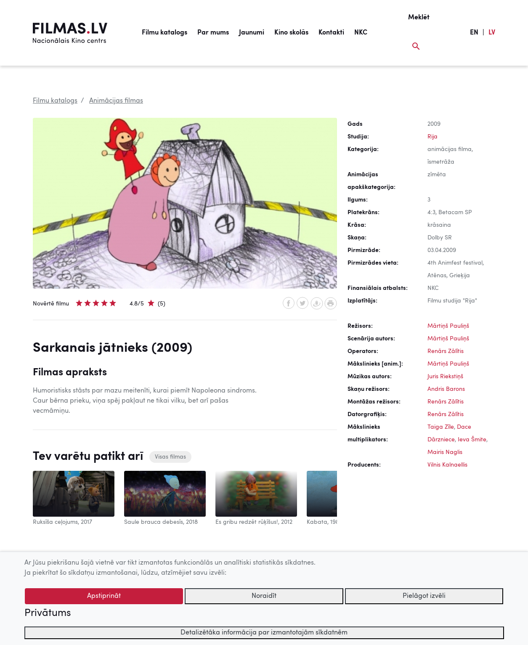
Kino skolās (291, 32)
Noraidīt (264, 596)
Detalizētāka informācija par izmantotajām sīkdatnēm (264, 632)
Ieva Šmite (472, 440)
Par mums (213, 32)
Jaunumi (251, 32)
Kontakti (331, 32)
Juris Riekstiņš (445, 377)
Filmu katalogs (164, 32)
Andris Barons (446, 389)
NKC (360, 32)
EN (474, 32)
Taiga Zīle (440, 427)
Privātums (47, 613)
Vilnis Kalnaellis (447, 465)
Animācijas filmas (116, 101)
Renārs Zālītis (445, 351)
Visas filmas (170, 457)
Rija (432, 137)
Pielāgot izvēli (424, 596)
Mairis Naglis (444, 452)
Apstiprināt (104, 596)
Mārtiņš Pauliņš (448, 326)
